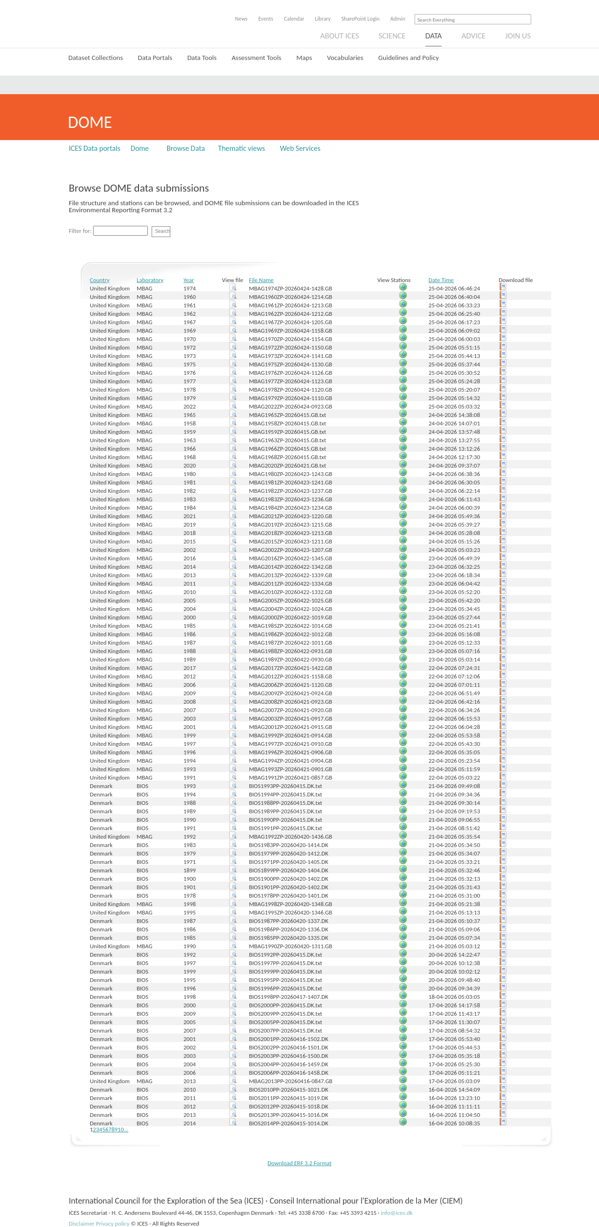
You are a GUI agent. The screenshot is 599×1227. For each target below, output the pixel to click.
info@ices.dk (397, 1212)
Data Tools (202, 57)
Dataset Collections (95, 57)
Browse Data (186, 148)
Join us (518, 36)
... (126, 1129)
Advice (473, 36)
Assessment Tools (256, 57)
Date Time (441, 279)
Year (188, 279)
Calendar (294, 18)
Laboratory (150, 279)
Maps (304, 57)
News (241, 18)
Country (100, 279)
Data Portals (155, 57)
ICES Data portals (94, 148)
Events (265, 18)
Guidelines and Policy (408, 57)
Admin (397, 18)
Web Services (300, 148)
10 (120, 1129)
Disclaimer (82, 1223)
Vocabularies (345, 57)
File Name (261, 279)
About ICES (339, 36)
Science (392, 36)
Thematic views (241, 148)
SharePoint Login (361, 18)
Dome (140, 148)
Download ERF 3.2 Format (300, 1163)
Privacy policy (113, 1223)
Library (322, 18)
